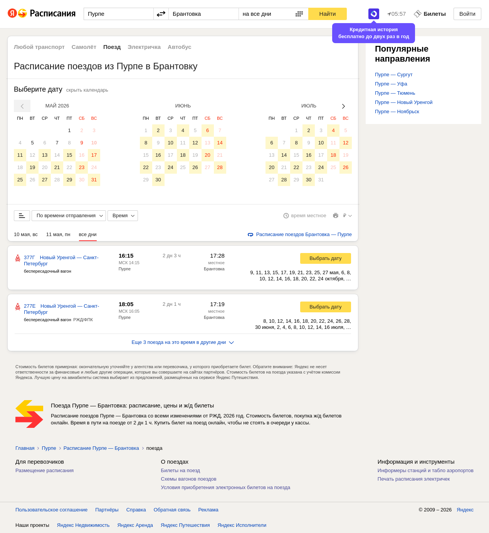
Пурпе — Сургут (394, 74)
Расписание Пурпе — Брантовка (101, 448)
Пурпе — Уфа (391, 84)
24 (94, 167)
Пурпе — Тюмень (395, 93)
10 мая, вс (26, 234)
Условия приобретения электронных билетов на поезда (226, 487)
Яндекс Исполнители (242, 525)
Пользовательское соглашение (51, 510)
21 (57, 167)
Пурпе (125, 268)
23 (81, 167)
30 (81, 180)
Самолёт (84, 47)
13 (44, 155)
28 (57, 180)
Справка (136, 510)
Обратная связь (172, 510)
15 (69, 155)
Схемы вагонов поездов (189, 479)
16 (81, 155)
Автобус (180, 47)
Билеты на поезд (180, 470)
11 (20, 155)
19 (32, 167)
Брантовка (214, 268)
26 (32, 180)
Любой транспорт (39, 47)
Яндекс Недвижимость (83, 525)
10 (94, 143)
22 (69, 167)
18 (20, 167)
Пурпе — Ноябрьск (397, 111)
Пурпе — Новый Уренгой (403, 102)
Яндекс (465, 510)
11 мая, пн (58, 234)
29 (69, 180)
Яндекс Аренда (135, 525)
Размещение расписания (44, 470)
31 (94, 180)
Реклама (208, 510)
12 (32, 155)
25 (20, 180)
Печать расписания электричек (414, 479)
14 (57, 155)
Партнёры (106, 510)
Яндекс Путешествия (185, 525)
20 (44, 167)
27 (44, 180)
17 (94, 155)
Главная (24, 448)
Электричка (144, 47)
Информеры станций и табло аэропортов (426, 470)
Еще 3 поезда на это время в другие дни (183, 342)
